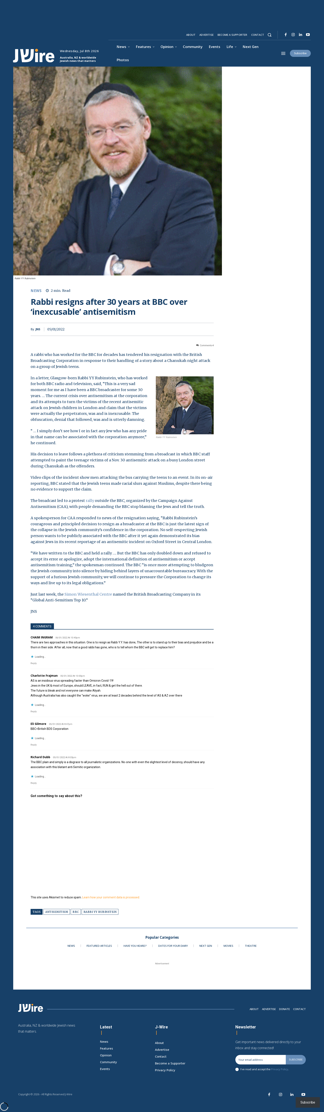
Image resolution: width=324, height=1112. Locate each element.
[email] (260, 1059)
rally (90, 500)
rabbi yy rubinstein (100, 912)
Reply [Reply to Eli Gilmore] (34, 744)
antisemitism (56, 912)
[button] (269, 35)
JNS (37, 329)
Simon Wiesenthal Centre (88, 594)
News (36, 290)
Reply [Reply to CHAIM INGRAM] (34, 663)
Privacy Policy (279, 1069)
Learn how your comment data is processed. (111, 897)
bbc (76, 912)
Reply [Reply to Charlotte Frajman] (34, 711)
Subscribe (296, 1059)
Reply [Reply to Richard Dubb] (34, 783)
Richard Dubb (40, 757)
